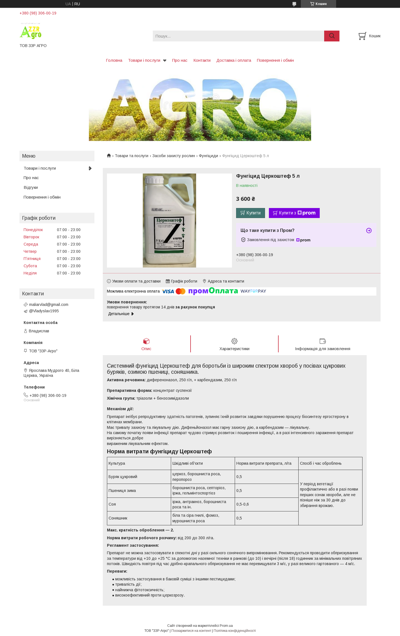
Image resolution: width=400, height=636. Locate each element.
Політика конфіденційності (235, 631)
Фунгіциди (208, 156)
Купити (253, 213)
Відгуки (31, 187)
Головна (114, 60)
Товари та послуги (131, 156)
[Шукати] (331, 36)
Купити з (297, 213)
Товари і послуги (144, 60)
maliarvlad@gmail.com (48, 304)
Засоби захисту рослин (173, 156)
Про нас (180, 60)
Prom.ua (226, 626)
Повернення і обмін (275, 60)
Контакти (202, 60)
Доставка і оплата (233, 60)
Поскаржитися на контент (191, 631)
